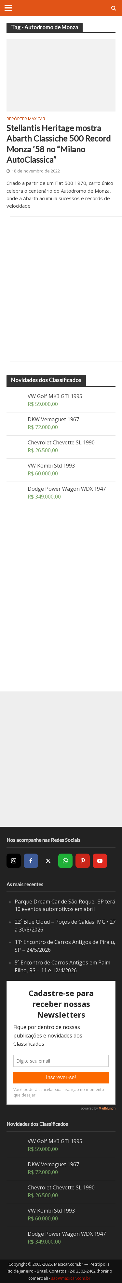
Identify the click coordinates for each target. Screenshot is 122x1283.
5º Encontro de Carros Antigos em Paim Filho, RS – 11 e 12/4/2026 (62, 966)
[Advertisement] (61, 289)
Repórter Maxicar (26, 119)
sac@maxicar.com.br (70, 1278)
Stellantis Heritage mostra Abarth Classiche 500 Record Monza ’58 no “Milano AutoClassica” (59, 143)
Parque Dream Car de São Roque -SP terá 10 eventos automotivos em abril (65, 905)
